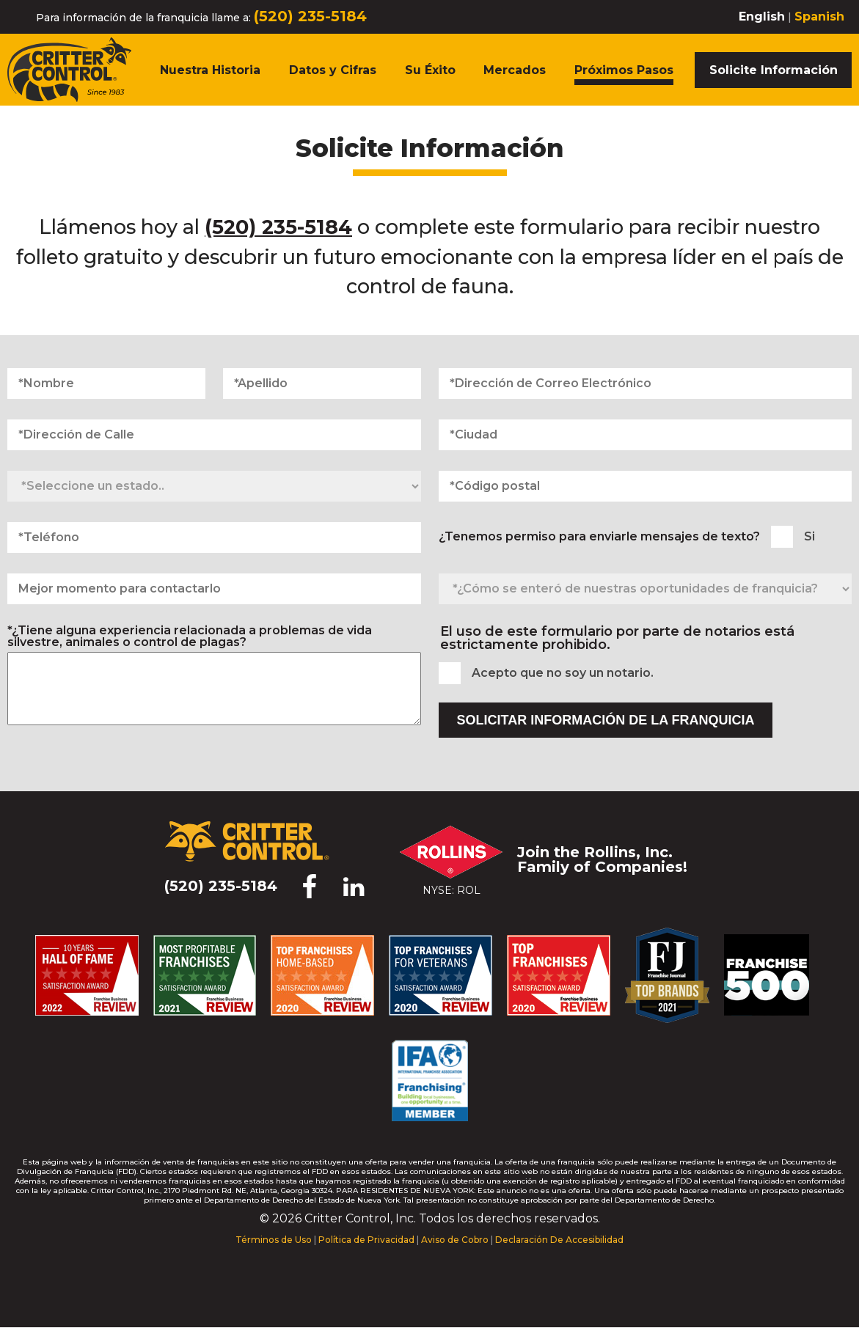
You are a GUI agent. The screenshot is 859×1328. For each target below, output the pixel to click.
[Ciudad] (645, 434)
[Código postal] (645, 486)
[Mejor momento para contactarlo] (214, 588)
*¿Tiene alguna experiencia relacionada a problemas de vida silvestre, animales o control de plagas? (189, 636)
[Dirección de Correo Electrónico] (645, 383)
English (762, 16)
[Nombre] (106, 383)
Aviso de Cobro (455, 1239)
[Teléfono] (214, 537)
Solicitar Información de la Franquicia (606, 720)
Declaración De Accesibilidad (559, 1239)
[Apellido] (322, 383)
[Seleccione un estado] (214, 486)
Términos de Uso (273, 1239)
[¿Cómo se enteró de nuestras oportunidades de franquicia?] (645, 588)
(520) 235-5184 (310, 16)
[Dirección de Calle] (214, 434)
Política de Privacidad (366, 1239)
